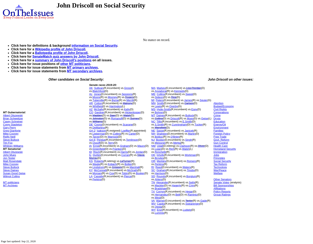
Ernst (96, 145)
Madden (97, 115)
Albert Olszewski (13, 115)
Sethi (192, 182)
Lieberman (98, 133)
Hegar (189, 191)
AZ (91, 109)
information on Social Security (94, 45)
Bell (178, 194)
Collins (117, 133)
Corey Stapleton (12, 124)
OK (153, 155)
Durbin (97, 155)
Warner (160, 200)
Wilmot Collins (11, 176)
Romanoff (116, 118)
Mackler (159, 185)
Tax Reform (220, 164)
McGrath (132, 170)
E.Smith (187, 121)
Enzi (159, 209)
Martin (191, 133)
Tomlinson (132, 139)
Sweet (189, 94)
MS (153, 109)
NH (153, 133)
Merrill (130, 100)
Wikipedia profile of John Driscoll (60, 49)
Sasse (160, 130)
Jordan (139, 151)
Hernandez (161, 194)
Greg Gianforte (12, 130)
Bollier (128, 164)
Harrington (115, 106)
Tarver (96, 136)
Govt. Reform (221, 139)
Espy (194, 109)
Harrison (160, 173)
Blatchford (98, 91)
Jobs (216, 155)
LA (90, 176)
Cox (111, 173)
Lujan (158, 148)
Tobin (125, 173)
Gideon (159, 97)
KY (91, 170)
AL (90, 94)
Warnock (113, 136)
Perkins (96, 179)
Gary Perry (9, 127)
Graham (125, 145)
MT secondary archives (84, 71)
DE (91, 124)
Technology (220, 167)
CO (91, 112)
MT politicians (11, 182)
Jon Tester (9, 158)
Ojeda (158, 206)
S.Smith (159, 124)
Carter (132, 133)
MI (152, 100)
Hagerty (176, 185)
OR (153, 161)
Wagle (96, 164)
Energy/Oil (219, 124)
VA (153, 200)
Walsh (127, 115)
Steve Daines (11, 170)
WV (153, 203)
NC (153, 121)
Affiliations (219, 188)
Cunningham (179, 124)
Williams (97, 121)
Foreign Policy (221, 133)
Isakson (101, 130)
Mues (190, 118)
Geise (204, 118)
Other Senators (222, 179)
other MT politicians (75, 64)
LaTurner (125, 161)
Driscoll (174, 118)
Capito (161, 203)
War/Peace (219, 170)
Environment (220, 127)
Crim (191, 185)
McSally (98, 109)
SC (153, 170)
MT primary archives (82, 67)
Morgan (96, 173)
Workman (190, 155)
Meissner (160, 142)
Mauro (141, 145)
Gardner (99, 112)
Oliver (201, 145)
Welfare (218, 173)
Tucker (199, 124)
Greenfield (98, 148)
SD (153, 176)
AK (91, 88)
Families (218, 130)
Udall (160, 145)
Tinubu (191, 170)
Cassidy (98, 176)
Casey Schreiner (13, 121)
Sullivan (98, 88)
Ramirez (193, 194)
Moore (96, 97)
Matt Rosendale (12, 161)
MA (153, 88)
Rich (171, 148)
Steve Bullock (11, 139)
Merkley (161, 161)
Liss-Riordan (193, 88)
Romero (191, 161)
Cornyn (160, 191)
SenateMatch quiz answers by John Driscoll (65, 56)
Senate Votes (221, 182)
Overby (173, 106)
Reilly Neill (9, 136)
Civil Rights (220, 109)
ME (153, 94)
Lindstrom (98, 167)
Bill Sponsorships (223, 185)
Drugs (217, 118)
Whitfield (97, 106)
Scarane (127, 124)
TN (153, 182)
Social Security (222, 161)
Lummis (159, 212)
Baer (112, 115)
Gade (203, 200)
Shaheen (162, 133)
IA (90, 145)
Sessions (127, 94)
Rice (173, 97)
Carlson (189, 103)
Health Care (220, 145)
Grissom (117, 167)
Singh (188, 139)
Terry (111, 142)
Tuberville (98, 100)
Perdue (101, 139)
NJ (153, 139)
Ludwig (187, 209)
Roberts (98, 161)
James (188, 100)
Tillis (159, 121)
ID (90, 151)
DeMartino (98, 127)
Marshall (134, 167)
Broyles (159, 158)
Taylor (189, 200)
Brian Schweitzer (13, 118)
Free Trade (219, 136)
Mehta (177, 142)
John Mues (9, 155)
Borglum (191, 176)
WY (153, 209)
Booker (140, 173)
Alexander (162, 182)
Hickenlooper (133, 112)
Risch (96, 151)
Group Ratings (222, 194)
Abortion (218, 103)
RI (152, 167)
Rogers (129, 97)
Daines (160, 115)
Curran (125, 155)
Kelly (127, 109)
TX (153, 191)
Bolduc (159, 136)
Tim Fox (7, 142)
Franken (117, 148)
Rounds (161, 176)
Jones (97, 94)
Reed (158, 167)
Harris (124, 151)
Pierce (128, 176)
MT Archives (10, 185)
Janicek (189, 130)
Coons (98, 124)
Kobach (112, 164)
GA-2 (92, 130)
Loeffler (125, 130)
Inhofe (160, 155)
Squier (204, 100)
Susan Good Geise (14, 173)
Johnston (97, 118)
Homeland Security (224, 148)
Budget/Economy (223, 106)
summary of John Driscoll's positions (63, 60)
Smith (160, 103)
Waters (186, 167)
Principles (219, 158)
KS (91, 161)
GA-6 (92, 139)
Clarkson (185, 145)
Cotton (98, 103)
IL (90, 155)
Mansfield (160, 127)
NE (153, 130)
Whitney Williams (13, 145)
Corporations (220, 112)
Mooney (112, 97)
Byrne (115, 100)
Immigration (220, 151)
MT (153, 115)
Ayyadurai (161, 91)
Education (219, 121)
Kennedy (179, 91)
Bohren (159, 112)
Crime (217, 115)
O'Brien (175, 136)
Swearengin (192, 203)
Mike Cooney (11, 133)
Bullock (189, 115)
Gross (127, 88)
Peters (160, 100)
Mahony (127, 103)
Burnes (134, 118)
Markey (161, 88)
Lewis (158, 106)
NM (153, 145)
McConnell (100, 170)
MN (153, 103)
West (158, 197)
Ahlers (158, 179)
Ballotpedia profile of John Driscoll (61, 53)
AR (91, 103)
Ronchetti (160, 151)
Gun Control (220, 142)
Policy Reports (222, 191)
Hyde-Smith (164, 109)
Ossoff (96, 142)
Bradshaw (161, 188)
